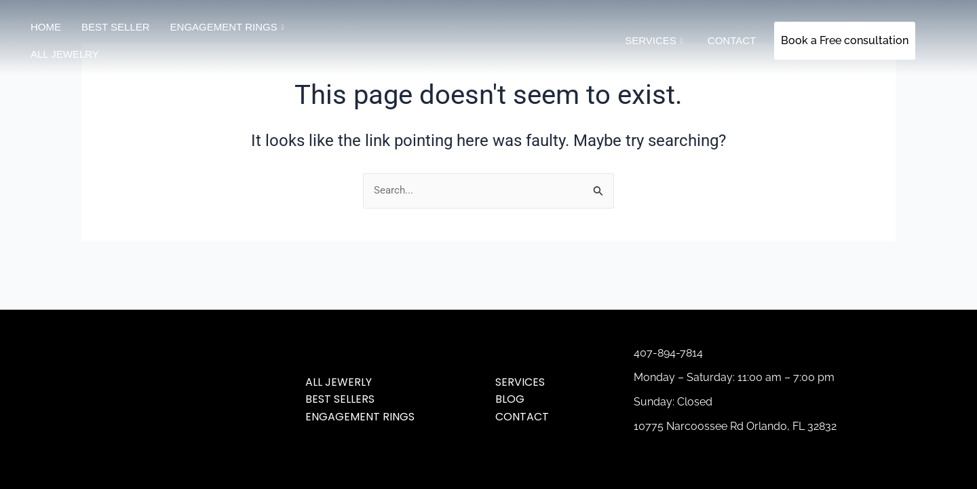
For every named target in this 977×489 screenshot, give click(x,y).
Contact (732, 40)
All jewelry (65, 54)
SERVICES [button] (654, 41)
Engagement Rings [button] (227, 27)
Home (46, 27)
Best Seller (115, 27)
